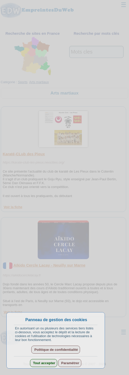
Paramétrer (69, 363)
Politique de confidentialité (55, 350)
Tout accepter (43, 363)
